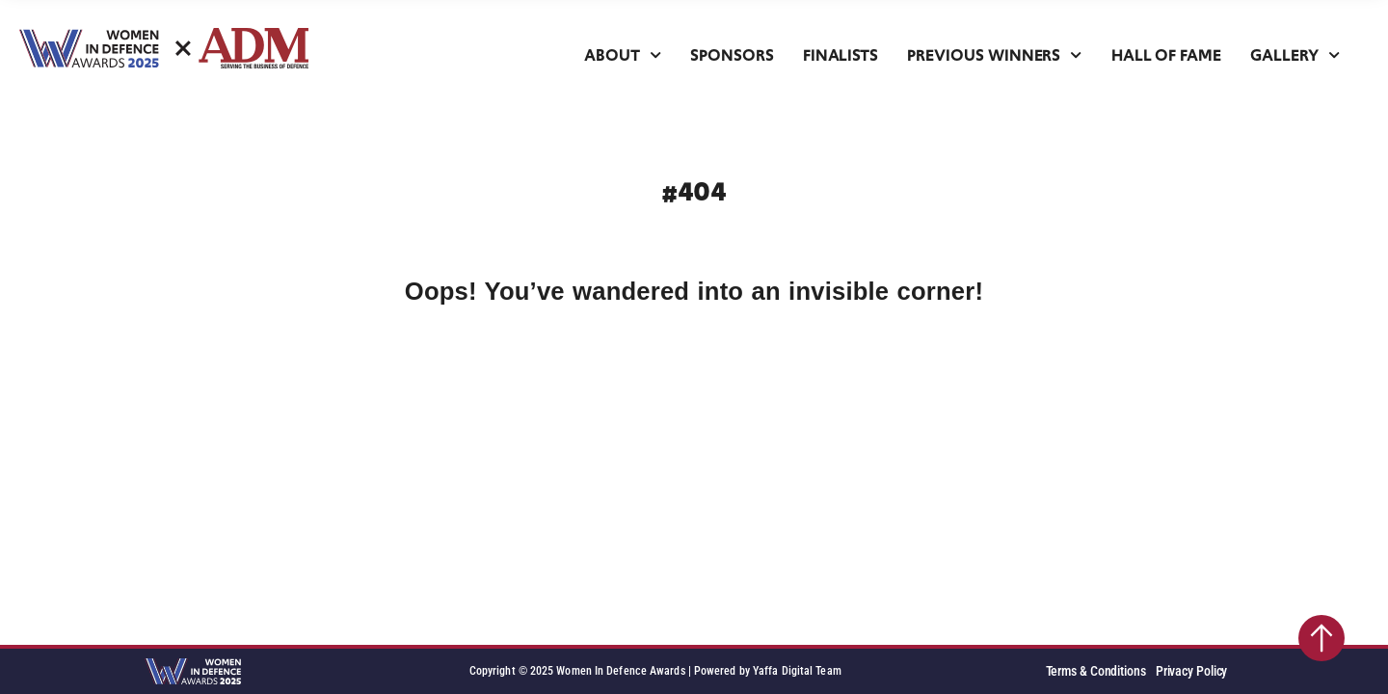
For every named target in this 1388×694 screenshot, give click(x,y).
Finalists (841, 55)
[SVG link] (163, 48)
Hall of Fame (1166, 55)
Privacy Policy (1192, 671)
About (622, 55)
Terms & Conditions (1096, 671)
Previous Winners (994, 55)
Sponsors (732, 55)
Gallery (1295, 55)
